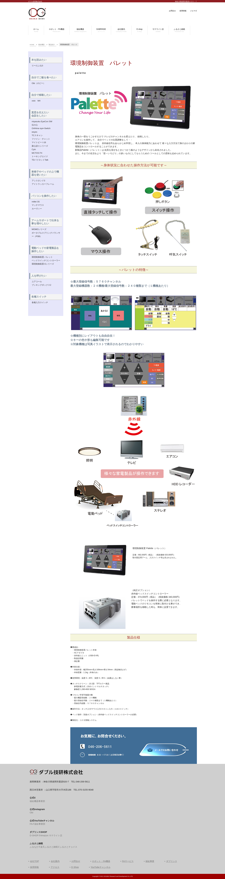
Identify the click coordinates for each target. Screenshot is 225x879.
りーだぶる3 (37, 65)
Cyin (34, 149)
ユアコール (37, 281)
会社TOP (34, 861)
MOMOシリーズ (39, 229)
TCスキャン (37, 135)
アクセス (55, 867)
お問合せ (172, 11)
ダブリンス (171, 861)
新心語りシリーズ (40, 146)
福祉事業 (149, 861)
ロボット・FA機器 (101, 861)
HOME (32, 44)
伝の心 (35, 125)
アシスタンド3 (38, 180)
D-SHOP (34, 835)
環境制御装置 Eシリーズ (43, 264)
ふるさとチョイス (68, 847)
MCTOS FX (37, 153)
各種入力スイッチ (40, 302)
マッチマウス (38, 205)
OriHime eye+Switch (41, 128)
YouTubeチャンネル (100, 867)
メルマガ (193, 11)
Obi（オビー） (38, 83)
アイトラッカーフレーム (43, 184)
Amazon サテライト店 (51, 835)
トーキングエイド (40, 156)
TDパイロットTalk (40, 160)
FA (31, 824)
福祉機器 (41, 44)
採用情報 (183, 11)
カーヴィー (37, 209)
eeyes (34, 132)
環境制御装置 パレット (42, 257)
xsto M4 (36, 101)
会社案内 (55, 861)
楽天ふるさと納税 (49, 847)
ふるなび (34, 847)
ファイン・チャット (41, 139)
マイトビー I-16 (39, 142)
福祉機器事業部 (37, 801)
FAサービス (128, 861)
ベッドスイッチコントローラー (46, 260)
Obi (31, 812)
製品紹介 (52, 44)
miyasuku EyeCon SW (42, 121)
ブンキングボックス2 (41, 285)
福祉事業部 (39, 824)
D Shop (75, 867)
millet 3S (36, 201)
